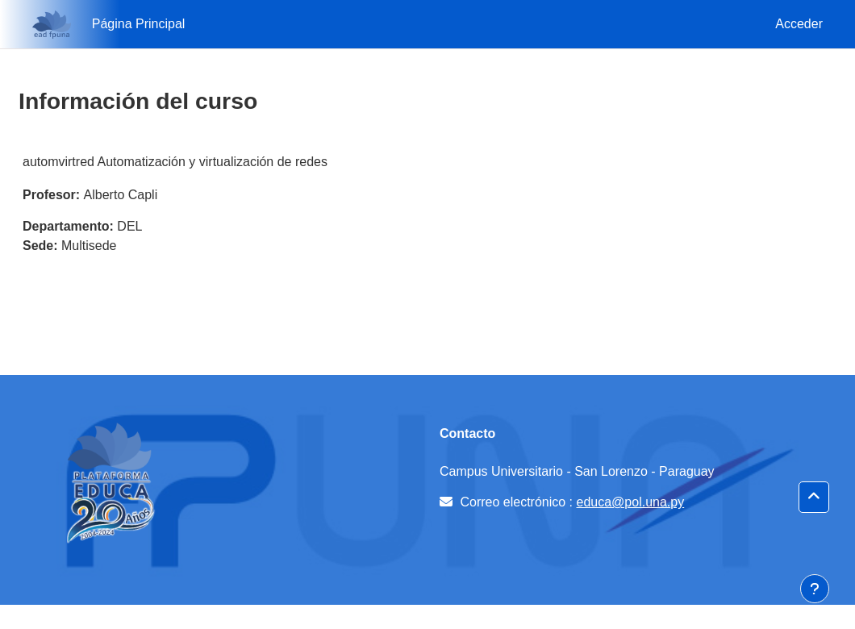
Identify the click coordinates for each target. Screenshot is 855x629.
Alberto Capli (121, 195)
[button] (814, 497)
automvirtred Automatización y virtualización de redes (175, 162)
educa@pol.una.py (631, 502)
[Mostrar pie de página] (814, 588)
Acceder (799, 24)
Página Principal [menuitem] (139, 24)
